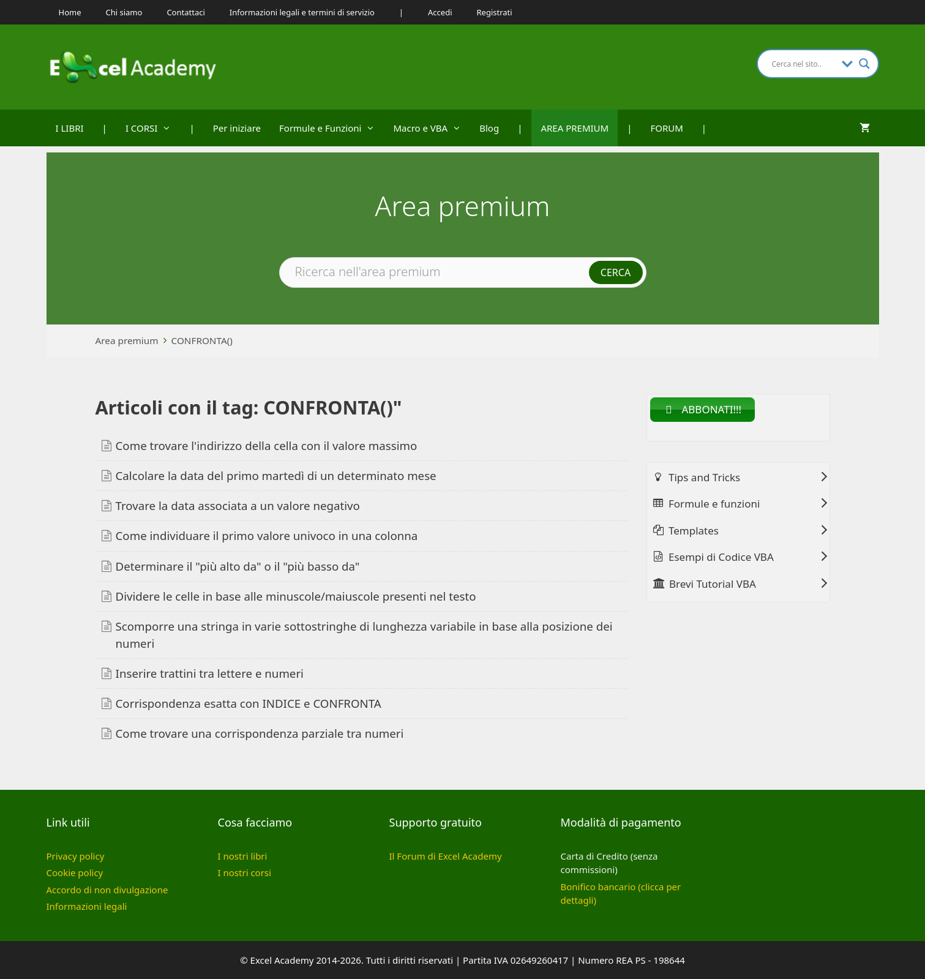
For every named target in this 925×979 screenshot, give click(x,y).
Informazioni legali (87, 906)
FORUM (666, 128)
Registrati (494, 12)
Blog (489, 128)
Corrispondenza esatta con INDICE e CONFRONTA (248, 703)
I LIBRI (70, 128)
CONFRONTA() (202, 340)
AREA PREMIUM (575, 128)
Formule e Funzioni (331, 128)
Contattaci (185, 12)
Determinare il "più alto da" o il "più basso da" (238, 566)
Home (70, 12)
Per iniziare (237, 128)
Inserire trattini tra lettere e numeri (210, 673)
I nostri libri (243, 856)
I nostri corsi (244, 872)
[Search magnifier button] (864, 63)
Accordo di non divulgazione (107, 889)
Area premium (127, 340)
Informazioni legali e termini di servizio (302, 12)
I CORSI (153, 128)
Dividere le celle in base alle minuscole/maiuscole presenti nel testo (296, 596)
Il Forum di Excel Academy (445, 856)
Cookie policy (75, 872)
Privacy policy (76, 856)
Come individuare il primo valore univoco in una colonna (267, 535)
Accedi (440, 12)
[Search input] (804, 63)
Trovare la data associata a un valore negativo (238, 505)
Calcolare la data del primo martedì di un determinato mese (276, 475)
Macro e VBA (431, 128)
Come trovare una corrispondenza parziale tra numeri (260, 733)
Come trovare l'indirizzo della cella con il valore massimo (267, 445)
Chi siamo (124, 12)
